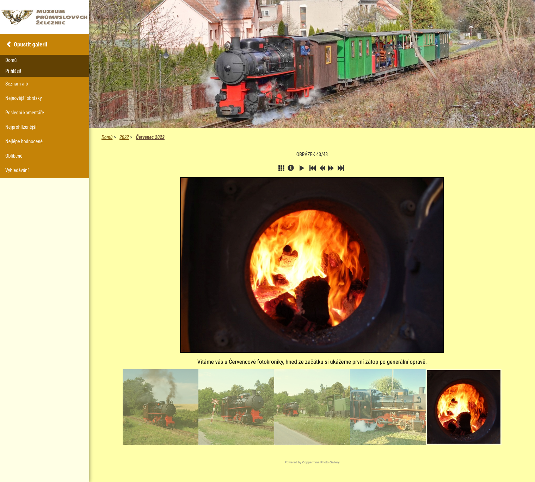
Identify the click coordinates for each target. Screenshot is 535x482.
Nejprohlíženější (20, 127)
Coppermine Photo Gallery (320, 462)
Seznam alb (16, 84)
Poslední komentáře (24, 112)
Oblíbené (14, 156)
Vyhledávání (17, 170)
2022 (124, 137)
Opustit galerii (30, 44)
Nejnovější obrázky (23, 98)
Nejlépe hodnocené (24, 141)
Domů (107, 137)
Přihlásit (13, 71)
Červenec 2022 (150, 137)
